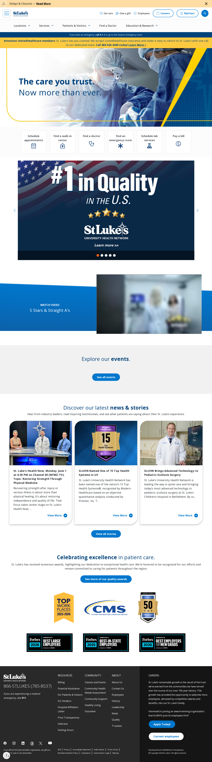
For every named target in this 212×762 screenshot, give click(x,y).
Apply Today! (161, 724)
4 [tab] (110, 255)
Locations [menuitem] (20, 25)
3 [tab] (106, 255)
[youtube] (50, 743)
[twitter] (41, 743)
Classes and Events (95, 682)
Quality (116, 719)
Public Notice (99, 749)
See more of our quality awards (106, 579)
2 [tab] (102, 255)
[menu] (6, 13)
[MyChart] (187, 13)
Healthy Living (93, 705)
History (116, 701)
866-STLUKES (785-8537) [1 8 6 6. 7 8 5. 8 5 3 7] (28, 686)
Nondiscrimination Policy (68, 753)
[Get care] (106, 13)
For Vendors (64, 701)
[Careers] (163, 13)
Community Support (96, 699)
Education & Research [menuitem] (140, 25)
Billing (61, 682)
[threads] (32, 743)
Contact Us (118, 688)
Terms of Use (112, 749)
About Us (117, 682)
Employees (118, 694)
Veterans (63, 723)
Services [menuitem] (44, 25)
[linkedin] (23, 743)
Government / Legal (101, 753)
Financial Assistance (69, 688)
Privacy (67, 749)
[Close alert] (206, 3)
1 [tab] (97, 255)
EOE (59, 749)
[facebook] (5, 743)
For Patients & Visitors (70, 694)
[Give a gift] (123, 13)
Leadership (118, 707)
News (115, 713)
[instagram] (14, 743)
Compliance (86, 753)
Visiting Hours (66, 730)
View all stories (106, 534)
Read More (43, 3)
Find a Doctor (108, 25)
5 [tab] (114, 255)
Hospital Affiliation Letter (68, 709)
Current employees (166, 736)
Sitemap (115, 753)
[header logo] (20, 13)
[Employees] (142, 13)
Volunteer (90, 711)
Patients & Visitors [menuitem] (74, 25)
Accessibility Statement (82, 749)
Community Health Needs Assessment (95, 690)
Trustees (117, 725)
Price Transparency (68, 717)
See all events (106, 377)
